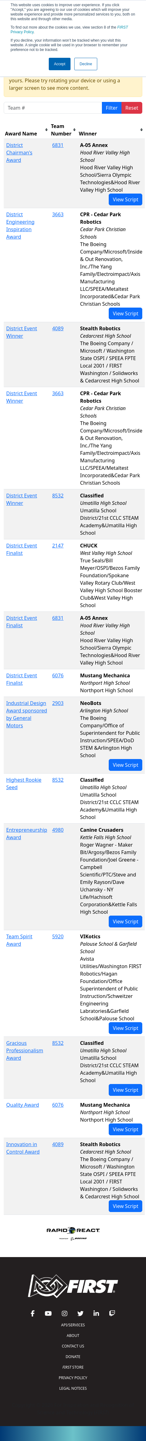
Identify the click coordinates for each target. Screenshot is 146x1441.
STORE (73, 1367)
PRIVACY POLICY (73, 1377)
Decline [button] (86, 64)
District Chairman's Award (19, 152)
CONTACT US (73, 1346)
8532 (58, 495)
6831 (58, 145)
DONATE (73, 1356)
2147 (58, 545)
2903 (58, 703)
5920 (58, 936)
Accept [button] (60, 64)
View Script (125, 199)
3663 (58, 214)
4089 (58, 328)
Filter (112, 107)
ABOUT (73, 1335)
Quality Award (22, 1104)
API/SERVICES (73, 1325)
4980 (58, 829)
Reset (131, 107)
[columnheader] (27, 130)
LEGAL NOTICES (73, 1388)
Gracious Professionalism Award (24, 1050)
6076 (58, 675)
